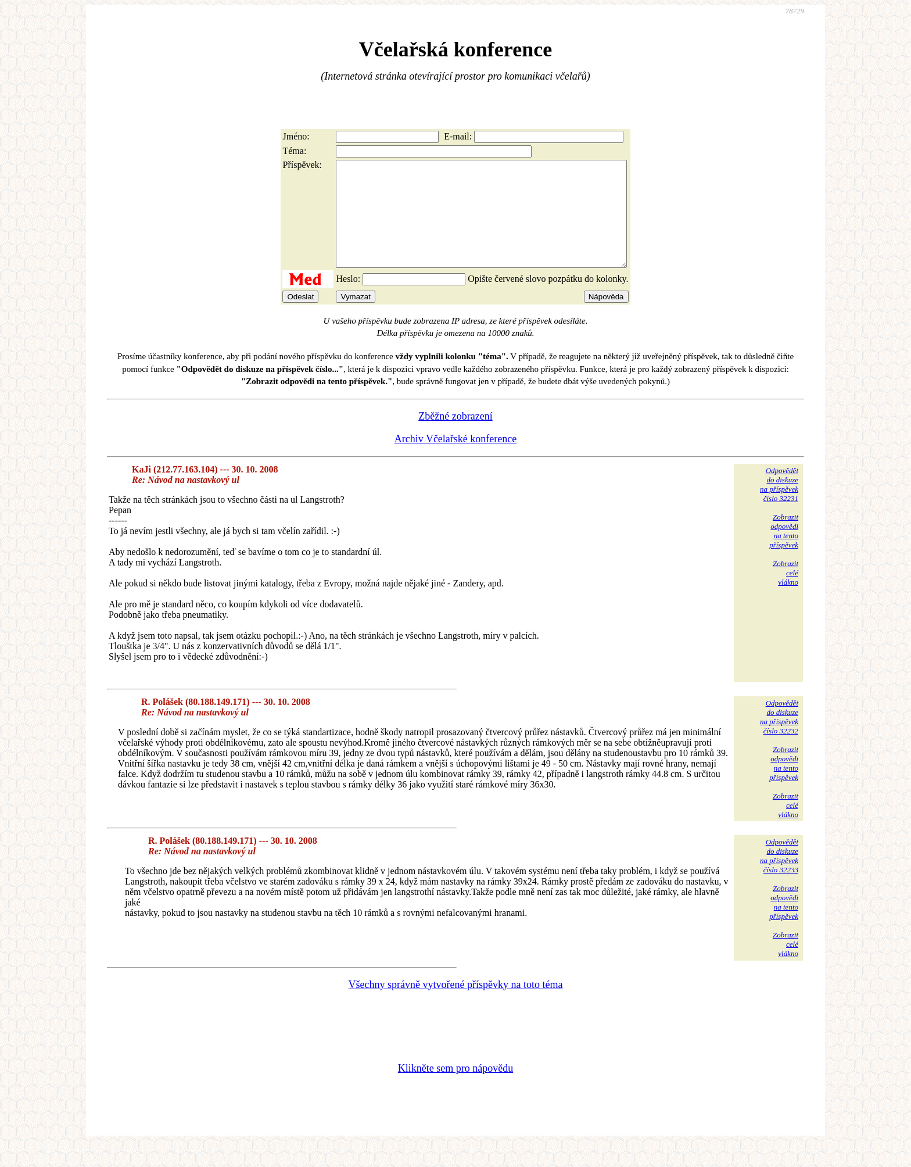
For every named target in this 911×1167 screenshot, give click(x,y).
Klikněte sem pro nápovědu (455, 1089)
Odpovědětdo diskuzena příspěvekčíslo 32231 (779, 505)
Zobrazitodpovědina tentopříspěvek (783, 552)
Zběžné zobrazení (455, 437)
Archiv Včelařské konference (455, 460)
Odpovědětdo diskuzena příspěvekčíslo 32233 (779, 876)
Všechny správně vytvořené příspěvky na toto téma (456, 1005)
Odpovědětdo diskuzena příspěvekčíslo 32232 (779, 737)
